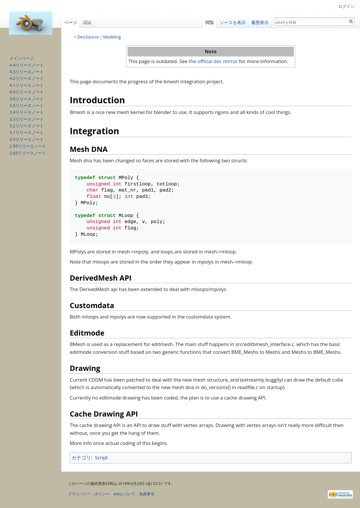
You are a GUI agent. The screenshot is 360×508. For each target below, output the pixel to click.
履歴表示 (260, 22)
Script (101, 457)
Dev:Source (88, 37)
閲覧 (209, 22)
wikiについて (124, 493)
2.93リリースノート (28, 146)
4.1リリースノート (27, 85)
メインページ (22, 58)
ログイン (346, 6)
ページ (70, 22)
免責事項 (146, 493)
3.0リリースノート (27, 139)
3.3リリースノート (27, 119)
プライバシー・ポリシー (88, 493)
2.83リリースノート (28, 153)
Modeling (112, 37)
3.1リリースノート (27, 132)
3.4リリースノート (27, 112)
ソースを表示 (233, 22)
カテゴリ (81, 457)
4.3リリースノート (27, 71)
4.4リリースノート (27, 65)
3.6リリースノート (27, 99)
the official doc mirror (213, 61)
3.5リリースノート (27, 105)
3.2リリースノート (27, 125)
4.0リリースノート (27, 92)
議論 (87, 22)
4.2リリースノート (27, 78)
